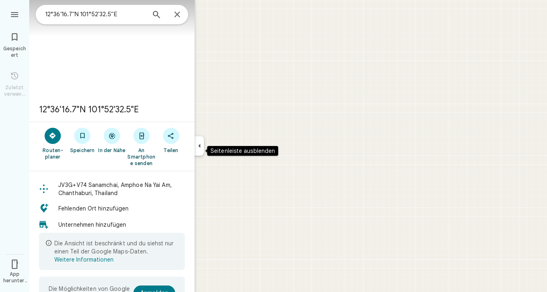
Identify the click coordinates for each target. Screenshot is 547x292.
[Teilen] (171, 140)
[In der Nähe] (112, 140)
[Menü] (14, 13)
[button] (112, 189)
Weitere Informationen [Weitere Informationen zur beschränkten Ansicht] (84, 259)
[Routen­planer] (53, 143)
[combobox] (95, 14)
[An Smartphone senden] (141, 146)
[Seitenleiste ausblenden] (199, 146)
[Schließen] (177, 15)
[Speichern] (82, 140)
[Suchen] (156, 15)
